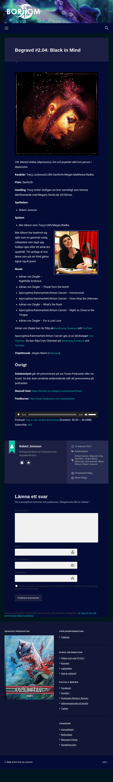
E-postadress (22, 571)
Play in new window (37, 420)
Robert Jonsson (83, 467)
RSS (30, 425)
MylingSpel (67, 747)
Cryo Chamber (82, 459)
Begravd (94, 457)
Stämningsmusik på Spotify (76, 716)
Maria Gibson (95, 465)
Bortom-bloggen (22, 775)
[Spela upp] (18, 415)
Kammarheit (81, 465)
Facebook (74, 329)
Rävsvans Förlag (70, 752)
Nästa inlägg (81, 481)
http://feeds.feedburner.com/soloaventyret (55, 399)
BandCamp (60, 329)
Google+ (66, 706)
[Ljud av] (86, 415)
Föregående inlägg (84, 477)
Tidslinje (66, 651)
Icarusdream (68, 742)
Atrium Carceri (82, 457)
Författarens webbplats (28, 463)
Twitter (65, 721)
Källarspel (54, 354)
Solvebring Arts (69, 757)
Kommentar (22, 514)
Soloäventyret (82, 452)
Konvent (65, 677)
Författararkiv (22, 463)
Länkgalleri (67, 682)
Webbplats (20, 585)
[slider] (52, 415)
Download (57, 420)
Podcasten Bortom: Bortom (76, 711)
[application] (56, 416)
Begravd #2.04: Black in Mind (56, 50)
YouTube (90, 329)
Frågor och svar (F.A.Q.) (74, 672)
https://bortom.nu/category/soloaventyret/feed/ (60, 391)
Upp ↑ (105, 775)
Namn (19, 557)
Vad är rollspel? (69, 687)
